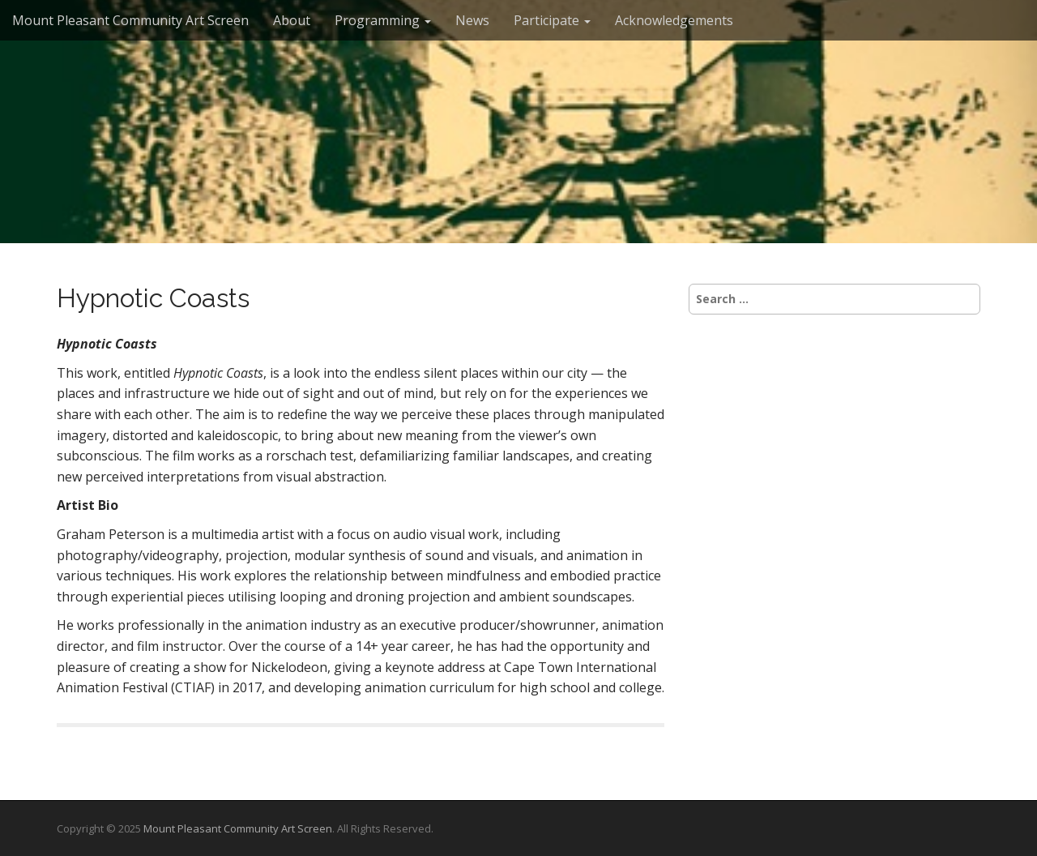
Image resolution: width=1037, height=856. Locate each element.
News (472, 20)
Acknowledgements (674, 20)
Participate (552, 20)
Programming (383, 20)
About (291, 20)
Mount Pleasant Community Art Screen (130, 20)
